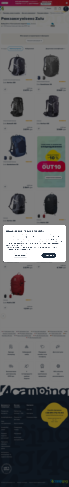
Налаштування (20, 255)
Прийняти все (49, 255)
